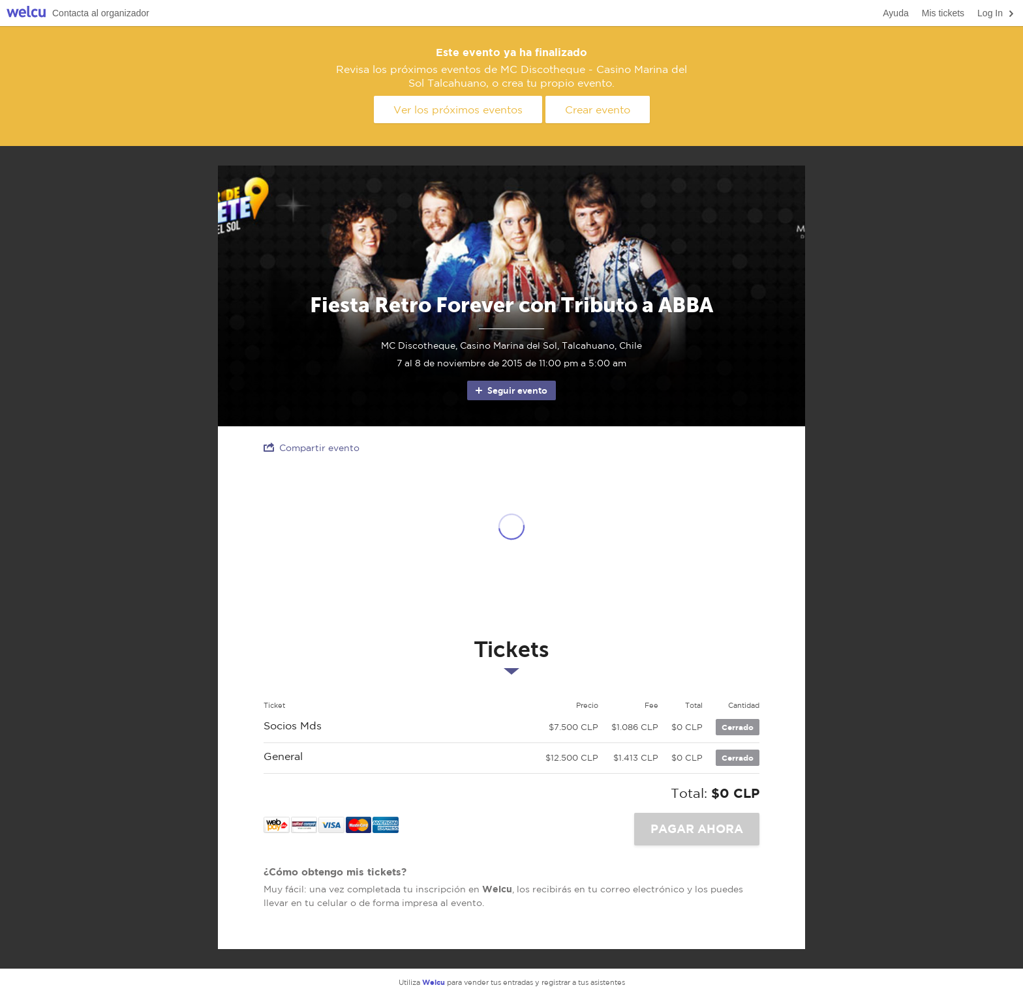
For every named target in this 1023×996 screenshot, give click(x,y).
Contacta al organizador (100, 13)
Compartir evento (311, 447)
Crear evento (597, 109)
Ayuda (895, 13)
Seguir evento (510, 390)
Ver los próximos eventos (458, 109)
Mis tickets (943, 13)
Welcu (26, 13)
